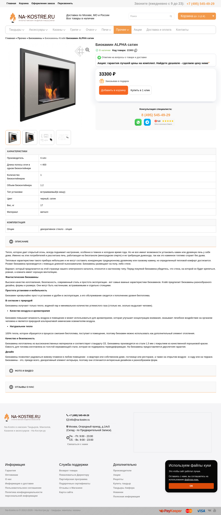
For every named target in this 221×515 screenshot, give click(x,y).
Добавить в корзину (113, 90)
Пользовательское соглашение (23, 487)
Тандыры (16, 29)
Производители (122, 470)
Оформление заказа (43, 3)
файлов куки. (191, 479)
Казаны (59, 29)
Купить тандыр (122, 483)
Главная (11, 3)
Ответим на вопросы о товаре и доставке (124, 57)
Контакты (182, 29)
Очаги (91, 29)
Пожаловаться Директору (74, 474)
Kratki (43, 158)
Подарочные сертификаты (74, 483)
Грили (75, 29)
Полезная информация (126, 496)
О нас (8, 479)
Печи (106, 29)
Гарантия (10, 470)
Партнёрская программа (73, 479)
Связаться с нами (77, 444)
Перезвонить (65, 3)
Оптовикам (11, 474)
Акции (138, 29)
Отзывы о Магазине (70, 487)
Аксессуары (38, 29)
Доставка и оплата (158, 29)
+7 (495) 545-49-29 (201, 4)
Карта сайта (66, 492)
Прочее (122, 29)
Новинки (118, 492)
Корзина (23, 3)
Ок (191, 486)
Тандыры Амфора (124, 487)
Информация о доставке (19, 483)
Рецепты (118, 479)
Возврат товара (68, 470)
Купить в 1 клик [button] (140, 90)
